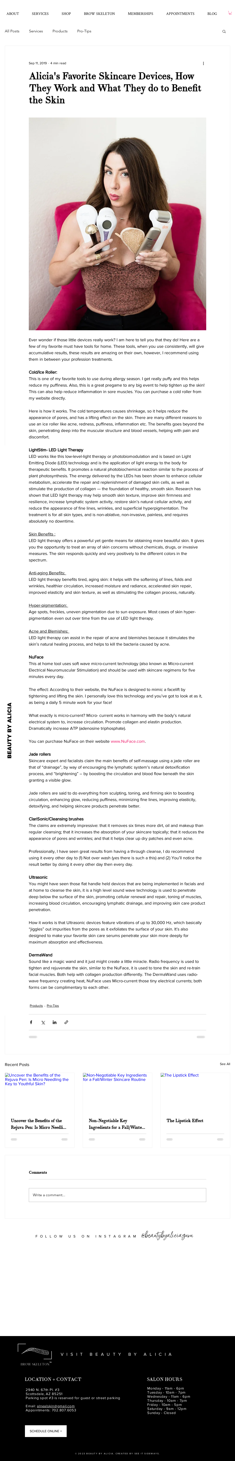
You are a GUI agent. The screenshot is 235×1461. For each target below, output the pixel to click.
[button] (40, 11)
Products (60, 31)
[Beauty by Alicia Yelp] (9, 1447)
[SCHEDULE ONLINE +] (46, 1431)
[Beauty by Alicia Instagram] (9, 1430)
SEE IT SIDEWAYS (147, 1453)
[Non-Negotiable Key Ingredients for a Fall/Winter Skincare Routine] (117, 1092)
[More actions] (203, 63)
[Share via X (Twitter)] (43, 1022)
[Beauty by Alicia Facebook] (9, 1422)
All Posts (12, 31)
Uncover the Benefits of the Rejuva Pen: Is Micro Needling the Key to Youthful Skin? (39, 1124)
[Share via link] (66, 1022)
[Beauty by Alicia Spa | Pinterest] (9, 1439)
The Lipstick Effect (184, 1121)
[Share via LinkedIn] (54, 1022)
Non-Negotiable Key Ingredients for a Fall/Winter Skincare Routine (116, 1124)
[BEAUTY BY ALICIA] (10, 731)
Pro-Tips (84, 31)
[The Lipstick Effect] (195, 1092)
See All (225, 1064)
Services (36, 31)
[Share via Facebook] (31, 1022)
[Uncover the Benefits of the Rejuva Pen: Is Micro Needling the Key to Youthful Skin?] (39, 1092)
